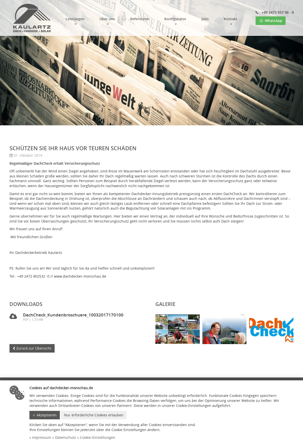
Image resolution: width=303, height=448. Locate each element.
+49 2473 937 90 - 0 (275, 12)
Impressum (41, 437)
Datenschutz (65, 437)
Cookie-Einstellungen (97, 437)
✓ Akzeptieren (45, 415)
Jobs (205, 18)
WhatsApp (270, 20)
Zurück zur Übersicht (32, 348)
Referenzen (139, 18)
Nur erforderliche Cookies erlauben (93, 415)
